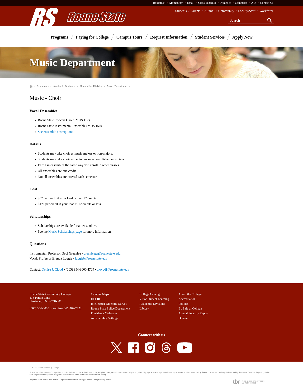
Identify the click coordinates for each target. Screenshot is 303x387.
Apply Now (242, 37)
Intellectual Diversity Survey (109, 303)
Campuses (241, 2)
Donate (183, 318)
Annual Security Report (193, 313)
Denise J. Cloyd (52, 269)
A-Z (253, 2)
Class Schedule (207, 2)
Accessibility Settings (104, 318)
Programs (59, 37)
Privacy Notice (104, 379)
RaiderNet (159, 2)
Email (190, 2)
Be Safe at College (190, 308)
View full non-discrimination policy (90, 374)
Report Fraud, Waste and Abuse (44, 379)
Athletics (225, 2)
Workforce (266, 11)
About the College (190, 294)
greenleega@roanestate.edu (102, 253)
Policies (184, 303)
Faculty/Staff (246, 11)
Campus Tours (129, 37)
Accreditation (187, 299)
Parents (195, 11)
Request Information (168, 37)
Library (144, 308)
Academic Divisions (152, 303)
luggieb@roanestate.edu (91, 258)
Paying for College (92, 37)
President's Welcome (104, 313)
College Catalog (150, 294)
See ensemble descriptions (55, 132)
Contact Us (266, 2)
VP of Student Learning (154, 299)
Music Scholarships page (65, 231)
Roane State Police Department (110, 308)
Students (181, 11)
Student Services (210, 37)
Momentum (176, 2)
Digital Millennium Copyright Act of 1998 (78, 379)
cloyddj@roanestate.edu (113, 269)
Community (226, 11)
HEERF (96, 299)
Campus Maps (100, 294)
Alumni (209, 11)
